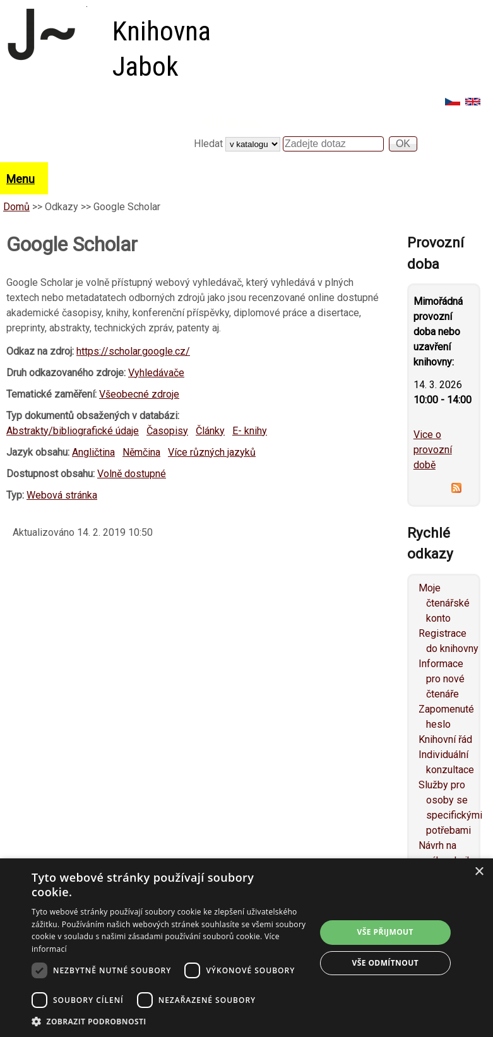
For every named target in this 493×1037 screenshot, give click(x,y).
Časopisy (167, 431)
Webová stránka (62, 495)
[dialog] (246, 947)
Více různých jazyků (212, 452)
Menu (20, 179)
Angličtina (93, 452)
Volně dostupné (131, 474)
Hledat (209, 144)
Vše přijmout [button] (385, 932)
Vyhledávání (228, 121)
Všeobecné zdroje (139, 394)
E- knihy (249, 431)
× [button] (479, 872)
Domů (16, 207)
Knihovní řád (445, 739)
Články (210, 431)
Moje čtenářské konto (444, 603)
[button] (169, 1021)
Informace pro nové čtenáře (442, 679)
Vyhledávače (156, 373)
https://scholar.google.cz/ (133, 351)
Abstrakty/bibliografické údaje (72, 431)
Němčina (141, 452)
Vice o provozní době (432, 450)
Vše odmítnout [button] (385, 962)
